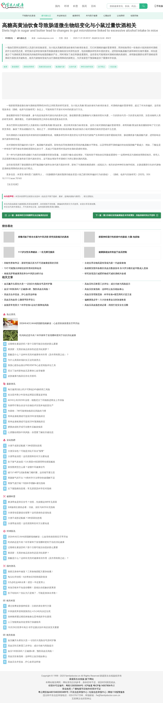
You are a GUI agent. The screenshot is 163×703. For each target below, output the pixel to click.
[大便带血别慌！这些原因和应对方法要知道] (84, 456)
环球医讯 (9, 38)
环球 (66, 6)
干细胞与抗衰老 (28, 16)
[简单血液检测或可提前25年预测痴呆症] (84, 421)
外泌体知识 (61, 16)
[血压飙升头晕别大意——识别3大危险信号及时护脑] (84, 640)
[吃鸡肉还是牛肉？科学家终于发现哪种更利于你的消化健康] (11, 335)
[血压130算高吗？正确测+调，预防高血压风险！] (84, 651)
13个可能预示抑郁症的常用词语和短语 (22, 268)
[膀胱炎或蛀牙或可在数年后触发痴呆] (84, 427)
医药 (84, 6)
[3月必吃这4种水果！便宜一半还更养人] (84, 582)
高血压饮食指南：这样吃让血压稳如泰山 (104, 289)
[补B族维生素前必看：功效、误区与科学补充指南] (84, 507)
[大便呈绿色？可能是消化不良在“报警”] (84, 451)
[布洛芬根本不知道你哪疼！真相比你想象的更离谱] (84, 587)
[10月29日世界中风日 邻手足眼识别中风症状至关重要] (84, 627)
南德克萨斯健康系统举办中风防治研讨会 (23, 273)
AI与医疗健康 (91, 16)
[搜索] (143, 6)
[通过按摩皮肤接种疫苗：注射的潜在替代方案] (84, 606)
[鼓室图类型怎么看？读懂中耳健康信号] (84, 467)
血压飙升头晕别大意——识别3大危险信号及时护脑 (28, 284)
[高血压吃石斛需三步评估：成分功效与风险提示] (84, 645)
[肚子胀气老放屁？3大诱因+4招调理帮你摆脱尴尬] (84, 461)
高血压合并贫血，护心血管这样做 (20, 294)
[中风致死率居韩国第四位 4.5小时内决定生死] (84, 611)
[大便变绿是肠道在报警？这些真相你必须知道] (84, 512)
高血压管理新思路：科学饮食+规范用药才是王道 (108, 294)
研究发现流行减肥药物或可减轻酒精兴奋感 (105, 273)
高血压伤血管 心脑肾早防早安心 (19, 299)
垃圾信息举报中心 (97, 692)
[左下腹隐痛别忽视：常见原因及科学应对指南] (84, 488)
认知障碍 (121, 16)
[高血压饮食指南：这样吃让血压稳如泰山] (84, 656)
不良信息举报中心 (78, 692)
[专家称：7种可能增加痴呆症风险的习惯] (84, 411)
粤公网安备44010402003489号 (53, 692)
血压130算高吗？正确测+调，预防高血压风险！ (27, 289)
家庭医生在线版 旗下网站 (81, 679)
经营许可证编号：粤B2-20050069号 (65, 685)
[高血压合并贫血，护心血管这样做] (84, 662)
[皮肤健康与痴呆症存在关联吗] (84, 376)
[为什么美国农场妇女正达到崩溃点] (84, 360)
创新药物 (134, 16)
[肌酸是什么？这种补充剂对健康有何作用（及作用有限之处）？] (84, 354)
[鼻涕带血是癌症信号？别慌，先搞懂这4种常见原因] (84, 502)
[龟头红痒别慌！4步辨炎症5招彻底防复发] (84, 577)
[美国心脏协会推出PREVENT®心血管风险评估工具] (84, 365)
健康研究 (76, 16)
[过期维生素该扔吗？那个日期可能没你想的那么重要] (84, 344)
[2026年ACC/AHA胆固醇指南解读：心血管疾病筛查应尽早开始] (11, 323)
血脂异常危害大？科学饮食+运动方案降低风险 (26, 305)
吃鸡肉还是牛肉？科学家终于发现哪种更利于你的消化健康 (47, 335)
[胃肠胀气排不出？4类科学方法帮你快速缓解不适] (84, 477)
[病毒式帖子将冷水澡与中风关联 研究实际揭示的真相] (10, 237)
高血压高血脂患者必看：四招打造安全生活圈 (106, 305)
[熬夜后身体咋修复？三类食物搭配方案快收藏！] (84, 571)
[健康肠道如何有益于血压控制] (90, 253)
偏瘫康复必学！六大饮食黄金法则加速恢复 (105, 299)
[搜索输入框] (127, 6)
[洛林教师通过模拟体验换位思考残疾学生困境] (84, 616)
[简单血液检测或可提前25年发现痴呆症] (84, 416)
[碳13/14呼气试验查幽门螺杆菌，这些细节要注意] (84, 472)
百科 (93, 6)
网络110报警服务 (116, 692)
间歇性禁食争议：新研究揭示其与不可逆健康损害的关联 (31, 263)
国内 (57, 6)
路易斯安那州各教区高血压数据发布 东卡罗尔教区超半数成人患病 (116, 268)
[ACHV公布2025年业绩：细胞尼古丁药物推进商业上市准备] (84, 400)
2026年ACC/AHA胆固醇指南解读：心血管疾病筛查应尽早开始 (49, 323)
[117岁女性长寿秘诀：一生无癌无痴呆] (10, 253)
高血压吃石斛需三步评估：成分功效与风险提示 (107, 284)
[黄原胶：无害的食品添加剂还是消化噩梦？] (84, 349)
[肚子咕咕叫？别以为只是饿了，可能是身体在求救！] (84, 593)
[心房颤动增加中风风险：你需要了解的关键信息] (84, 432)
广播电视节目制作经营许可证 (87, 689)
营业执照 (66, 689)
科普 (75, 6)
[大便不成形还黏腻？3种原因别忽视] (84, 445)
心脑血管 (107, 16)
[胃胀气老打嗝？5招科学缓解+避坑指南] (84, 483)
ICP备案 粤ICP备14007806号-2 (100, 685)
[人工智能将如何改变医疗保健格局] (84, 622)
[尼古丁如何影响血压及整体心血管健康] (84, 370)
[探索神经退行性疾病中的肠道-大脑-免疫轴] (90, 237)
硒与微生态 (46, 16)
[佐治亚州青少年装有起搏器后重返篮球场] (84, 394)
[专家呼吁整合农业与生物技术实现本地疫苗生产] (84, 405)
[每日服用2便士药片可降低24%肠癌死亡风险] (84, 389)
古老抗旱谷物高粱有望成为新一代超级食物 (105, 263)
